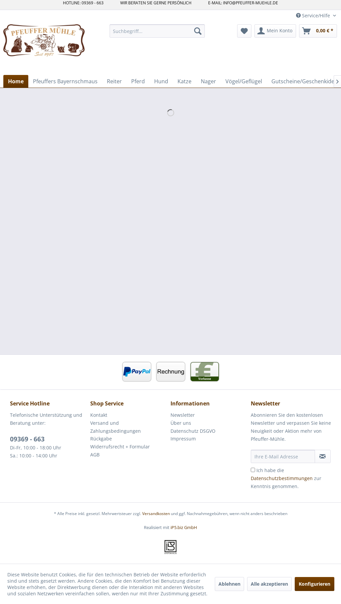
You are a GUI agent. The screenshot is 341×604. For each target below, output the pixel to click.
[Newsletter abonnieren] (323, 456)
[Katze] (184, 81)
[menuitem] (157, 31)
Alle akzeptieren (269, 584)
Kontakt (98, 415)
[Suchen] (198, 31)
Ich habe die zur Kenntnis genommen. (286, 478)
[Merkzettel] (244, 31)
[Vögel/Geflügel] (244, 81)
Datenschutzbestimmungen (282, 478)
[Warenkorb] (318, 31)
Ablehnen (229, 584)
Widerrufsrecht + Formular (120, 446)
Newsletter (182, 415)
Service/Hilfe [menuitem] (313, 15)
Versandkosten (156, 513)
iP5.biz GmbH (183, 527)
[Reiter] (114, 81)
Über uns (180, 423)
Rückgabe (101, 438)
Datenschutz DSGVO (192, 431)
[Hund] (161, 81)
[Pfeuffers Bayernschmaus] (65, 81)
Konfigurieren (314, 584)
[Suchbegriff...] (157, 31)
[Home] (15, 81)
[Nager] (208, 81)
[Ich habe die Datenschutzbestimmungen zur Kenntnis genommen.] (253, 470)
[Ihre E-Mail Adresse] (283, 456)
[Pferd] (138, 81)
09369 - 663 (27, 439)
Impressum (183, 438)
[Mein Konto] (275, 31)
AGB (95, 454)
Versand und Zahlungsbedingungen (115, 427)
